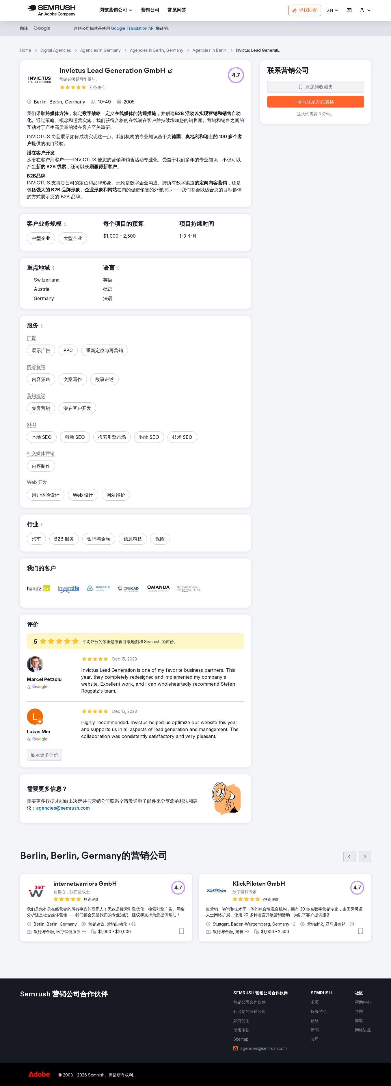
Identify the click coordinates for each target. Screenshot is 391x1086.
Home (25, 50)
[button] (333, 11)
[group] (195, 901)
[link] (150, 10)
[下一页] (365, 856)
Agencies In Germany (100, 50)
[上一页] (349, 856)
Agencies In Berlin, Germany (156, 50)
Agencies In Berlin (210, 50)
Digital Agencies (55, 50)
